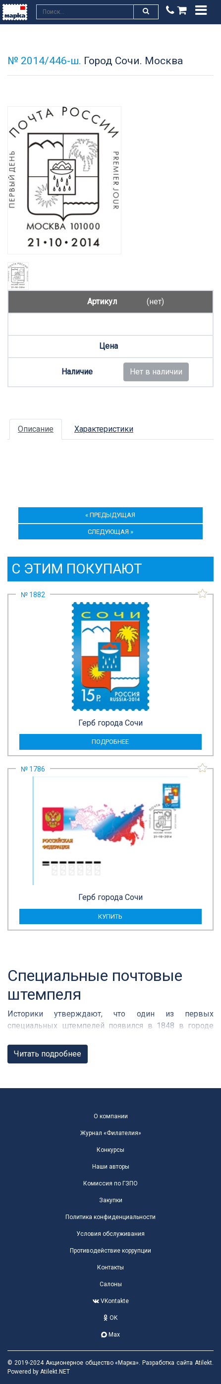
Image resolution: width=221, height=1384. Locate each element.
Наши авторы (110, 1166)
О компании (111, 1116)
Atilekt (203, 1362)
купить (110, 916)
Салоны (111, 1284)
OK (110, 1317)
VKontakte (111, 1301)
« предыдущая (110, 515)
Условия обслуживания (110, 1233)
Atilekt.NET (55, 1371)
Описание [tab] (36, 429)
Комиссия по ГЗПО (110, 1183)
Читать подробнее (47, 1053)
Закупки (110, 1200)
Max (110, 1334)
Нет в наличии (156, 371)
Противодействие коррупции (110, 1250)
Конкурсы (110, 1149)
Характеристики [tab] (103, 429)
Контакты (110, 1267)
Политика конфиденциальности (110, 1217)
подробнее (110, 741)
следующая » (110, 531)
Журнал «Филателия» (110, 1133)
